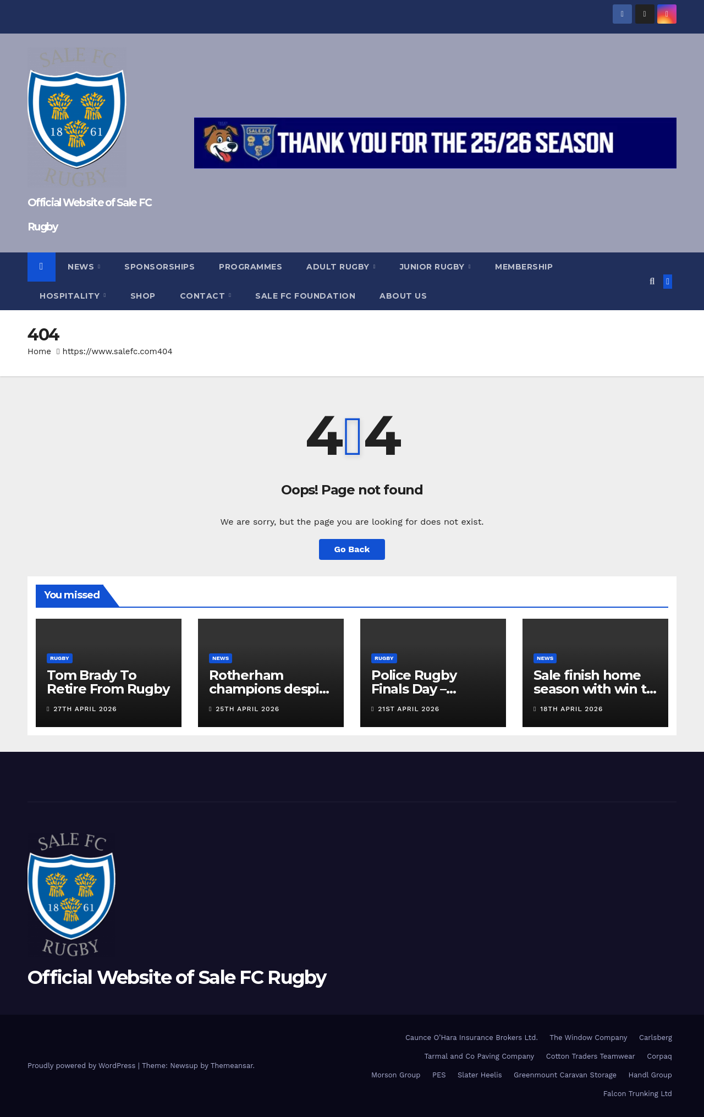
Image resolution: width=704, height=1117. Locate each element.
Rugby (59, 658)
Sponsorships (159, 267)
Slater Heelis (480, 1075)
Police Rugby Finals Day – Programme (414, 689)
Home (39, 351)
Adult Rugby (339, 267)
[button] (652, 281)
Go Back (352, 549)
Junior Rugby (434, 267)
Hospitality (71, 296)
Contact (204, 296)
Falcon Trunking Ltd (637, 1094)
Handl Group (650, 1075)
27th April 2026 (85, 709)
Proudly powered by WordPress (83, 1065)
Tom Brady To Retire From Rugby (108, 682)
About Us (403, 296)
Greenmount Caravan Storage (565, 1075)
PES (439, 1075)
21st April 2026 (408, 709)
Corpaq (659, 1056)
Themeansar (232, 1065)
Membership (524, 267)
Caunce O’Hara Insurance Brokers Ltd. (471, 1037)
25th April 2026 (247, 709)
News (82, 267)
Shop (143, 296)
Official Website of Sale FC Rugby (177, 977)
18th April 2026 (571, 709)
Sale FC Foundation (305, 296)
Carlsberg (655, 1037)
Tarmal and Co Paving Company (479, 1056)
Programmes (250, 267)
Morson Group (395, 1075)
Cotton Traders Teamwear (590, 1056)
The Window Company (588, 1037)
